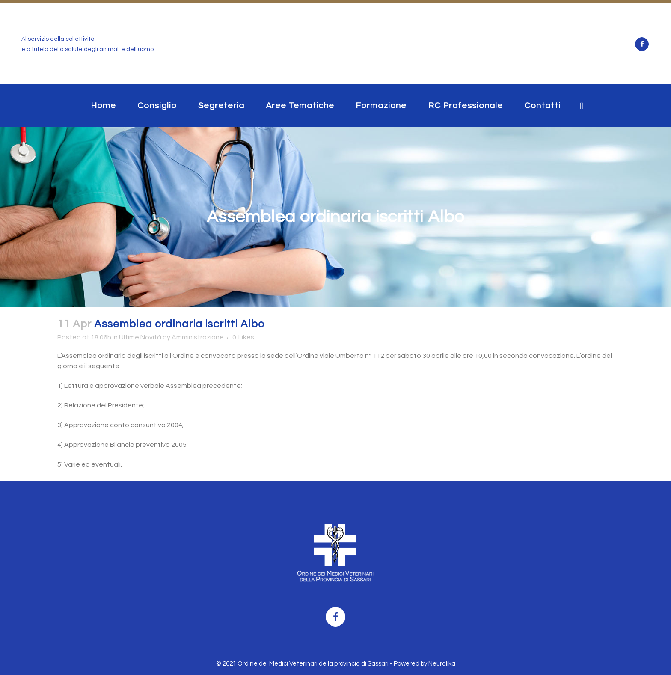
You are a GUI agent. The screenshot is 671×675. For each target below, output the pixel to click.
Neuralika (441, 663)
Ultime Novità (140, 337)
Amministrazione (198, 337)
